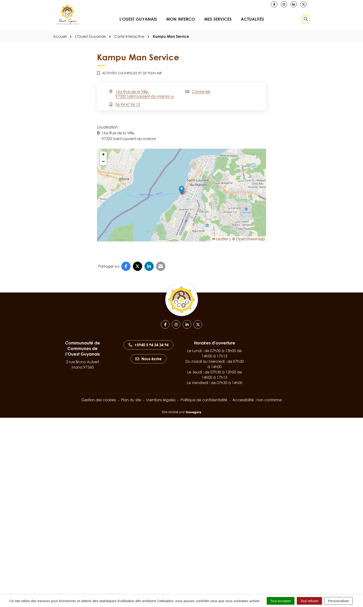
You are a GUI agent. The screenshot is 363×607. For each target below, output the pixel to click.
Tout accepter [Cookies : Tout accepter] (280, 601)
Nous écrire (148, 358)
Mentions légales (160, 400)
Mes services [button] (218, 19)
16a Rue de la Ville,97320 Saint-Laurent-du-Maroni (145, 94)
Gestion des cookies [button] (98, 400)
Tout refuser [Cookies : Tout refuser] (309, 601)
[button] (182, 190)
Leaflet (220, 239)
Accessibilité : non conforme (257, 400)
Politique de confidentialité (204, 400)
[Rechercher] (305, 19)
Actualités (252, 19)
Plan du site (131, 400)
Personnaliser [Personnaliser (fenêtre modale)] (338, 601)
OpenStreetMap (250, 239)
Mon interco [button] (180, 19)
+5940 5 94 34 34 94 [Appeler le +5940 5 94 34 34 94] (148, 345)
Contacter (201, 91)
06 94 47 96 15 (128, 104)
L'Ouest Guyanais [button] (138, 19)
